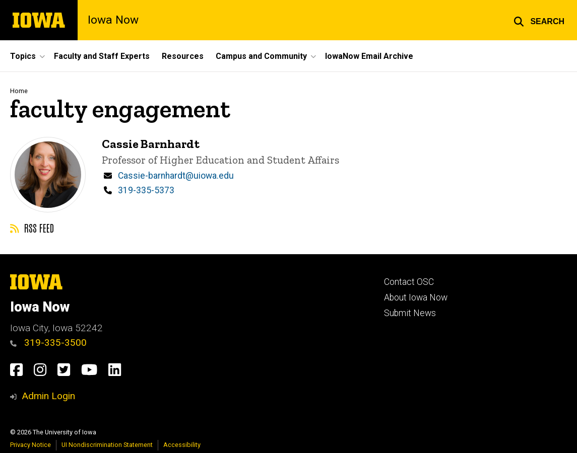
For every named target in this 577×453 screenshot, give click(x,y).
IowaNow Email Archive (369, 56)
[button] (539, 20)
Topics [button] (23, 56)
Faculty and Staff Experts (102, 56)
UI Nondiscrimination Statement (107, 444)
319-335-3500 (48, 342)
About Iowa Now (415, 297)
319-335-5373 (146, 190)
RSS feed (32, 227)
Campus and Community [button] (261, 56)
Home (19, 91)
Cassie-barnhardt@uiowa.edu (176, 175)
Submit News (410, 313)
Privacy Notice (30, 444)
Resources (183, 56)
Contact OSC (409, 282)
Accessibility (182, 444)
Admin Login (48, 396)
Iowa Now (113, 20)
